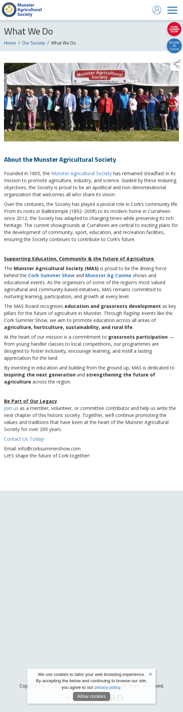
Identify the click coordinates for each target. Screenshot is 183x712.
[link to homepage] (22, 10)
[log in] (157, 10)
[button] (176, 65)
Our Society (33, 43)
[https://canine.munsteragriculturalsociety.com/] (174, 46)
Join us (12, 409)
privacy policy (107, 687)
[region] (91, 267)
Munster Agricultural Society (81, 175)
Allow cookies (91, 696)
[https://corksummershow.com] (174, 29)
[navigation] (172, 10)
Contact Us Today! (24, 440)
